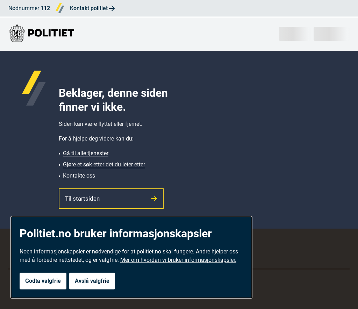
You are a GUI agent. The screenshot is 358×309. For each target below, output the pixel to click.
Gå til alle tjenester (85, 153)
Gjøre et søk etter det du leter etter (104, 164)
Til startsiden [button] (111, 198)
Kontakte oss (79, 175)
